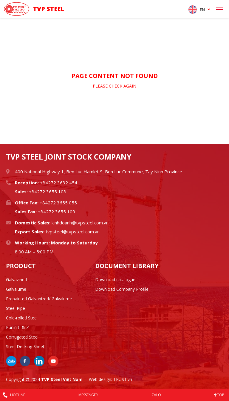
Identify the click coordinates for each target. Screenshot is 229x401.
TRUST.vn (122, 379)
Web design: (100, 379)
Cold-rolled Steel (22, 318)
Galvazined (16, 279)
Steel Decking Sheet (25, 346)
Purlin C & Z (17, 327)
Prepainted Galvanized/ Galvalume (39, 298)
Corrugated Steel (22, 337)
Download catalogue (115, 279)
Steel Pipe (15, 308)
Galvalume (16, 289)
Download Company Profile (121, 289)
